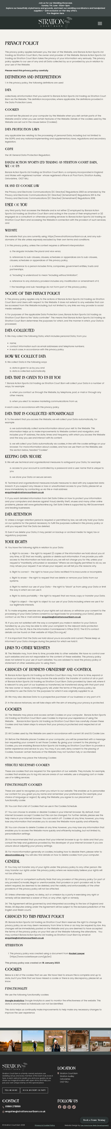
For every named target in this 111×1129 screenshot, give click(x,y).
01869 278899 (13, 1106)
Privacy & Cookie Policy (45, 1125)
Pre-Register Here (55, 13)
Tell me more (11, 1090)
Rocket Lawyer (77, 953)
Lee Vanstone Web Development (95, 1125)
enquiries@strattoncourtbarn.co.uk (24, 492)
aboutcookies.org (14, 854)
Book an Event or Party (34, 1090)
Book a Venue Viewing (94, 1120)
